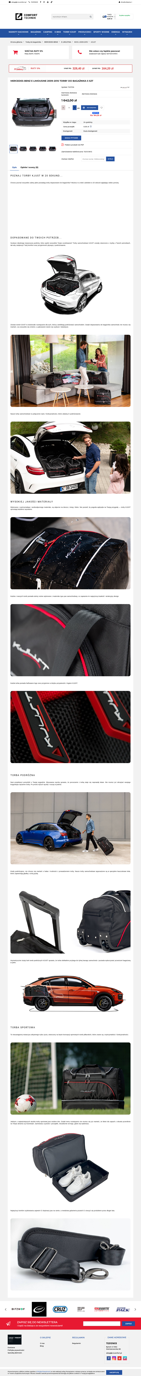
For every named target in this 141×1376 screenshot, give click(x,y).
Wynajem (127, 33)
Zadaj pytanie (71, 138)
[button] (45, 1337)
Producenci (84, 33)
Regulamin (76, 1343)
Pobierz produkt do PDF (72, 144)
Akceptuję (114, 1372)
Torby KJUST (69, 33)
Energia (115, 33)
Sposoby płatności (15, 1353)
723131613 (33, 2)
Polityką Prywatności (44, 1371)
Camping (47, 33)
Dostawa (11, 1347)
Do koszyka (89, 107)
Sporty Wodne (101, 33)
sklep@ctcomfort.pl (17, 2)
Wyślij (110, 159)
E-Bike (58, 33)
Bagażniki (36, 33)
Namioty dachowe (18, 33)
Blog (42, 1346)
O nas (42, 1343)
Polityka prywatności (16, 1350)
